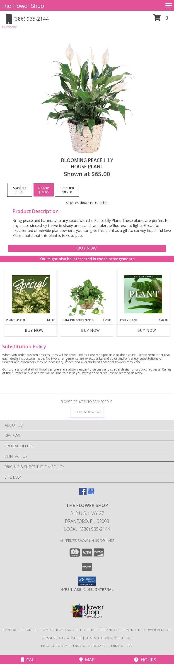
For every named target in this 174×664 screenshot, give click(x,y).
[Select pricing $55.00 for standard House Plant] (19, 189)
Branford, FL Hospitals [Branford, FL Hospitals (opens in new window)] (77, 630)
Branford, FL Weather (62, 638)
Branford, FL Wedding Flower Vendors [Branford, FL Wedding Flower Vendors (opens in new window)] (137, 630)
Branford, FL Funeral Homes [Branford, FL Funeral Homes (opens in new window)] (27, 630)
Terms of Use (121, 646)
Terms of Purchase (88, 646)
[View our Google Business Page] (91, 493)
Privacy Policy (54, 646)
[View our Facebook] (83, 493)
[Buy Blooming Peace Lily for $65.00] (87, 248)
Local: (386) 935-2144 (87, 529)
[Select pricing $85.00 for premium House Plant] (67, 189)
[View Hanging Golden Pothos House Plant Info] (87, 294)
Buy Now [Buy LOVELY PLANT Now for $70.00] (146, 330)
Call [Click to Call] (29, 660)
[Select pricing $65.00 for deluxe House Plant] (44, 189)
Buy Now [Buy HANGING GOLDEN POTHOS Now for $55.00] (90, 330)
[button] (160, 19)
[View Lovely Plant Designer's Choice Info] (143, 294)
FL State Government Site (108, 638)
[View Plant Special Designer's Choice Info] (31, 294)
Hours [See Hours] (145, 660)
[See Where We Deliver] (87, 412)
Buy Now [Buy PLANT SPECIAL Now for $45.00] (34, 330)
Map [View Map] (87, 660)
